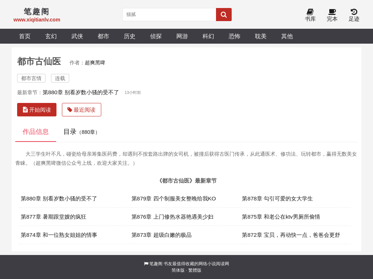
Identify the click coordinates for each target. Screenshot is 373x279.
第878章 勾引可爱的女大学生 (277, 198)
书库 (310, 15)
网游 (182, 36)
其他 (287, 36)
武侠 (77, 36)
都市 (103, 36)
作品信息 (36, 131)
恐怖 (234, 36)
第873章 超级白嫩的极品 (161, 235)
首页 (25, 36)
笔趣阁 (155, 263)
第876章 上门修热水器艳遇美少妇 (172, 217)
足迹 (354, 15)
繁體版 (194, 270)
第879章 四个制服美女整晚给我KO (173, 198)
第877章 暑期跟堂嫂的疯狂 (53, 217)
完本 (332, 15)
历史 (130, 36)
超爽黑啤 (95, 62)
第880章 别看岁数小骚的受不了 (81, 92)
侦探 (156, 36)
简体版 (178, 270)
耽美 (261, 36)
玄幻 (51, 36)
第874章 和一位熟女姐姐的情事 (59, 235)
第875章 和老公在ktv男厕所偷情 (281, 217)
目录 (81, 131)
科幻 (208, 36)
